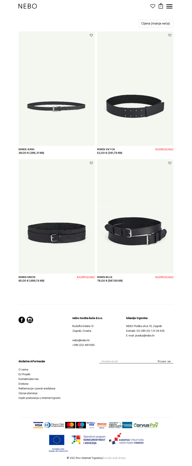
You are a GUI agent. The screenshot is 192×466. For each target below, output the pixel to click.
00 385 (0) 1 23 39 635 (150, 331)
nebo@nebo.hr (81, 340)
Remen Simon (27, 277)
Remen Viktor (106, 149)
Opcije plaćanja (28, 393)
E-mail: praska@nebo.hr (140, 335)
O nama (23, 369)
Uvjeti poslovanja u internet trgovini (39, 398)
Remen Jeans (26, 149)
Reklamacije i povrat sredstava (37, 388)
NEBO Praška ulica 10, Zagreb (144, 326)
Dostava (23, 384)
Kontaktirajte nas (29, 379)
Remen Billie (104, 277)
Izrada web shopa (114, 458)
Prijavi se (164, 361)
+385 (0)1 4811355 (83, 345)
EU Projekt (24, 374)
